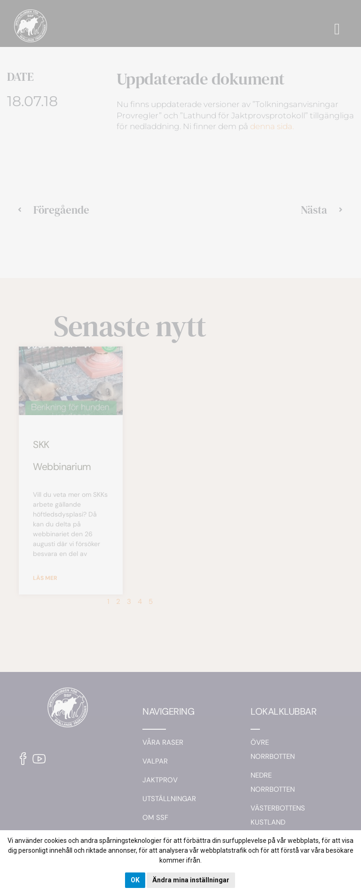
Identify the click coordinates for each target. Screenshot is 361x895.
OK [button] (135, 880)
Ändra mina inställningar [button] (190, 880)
